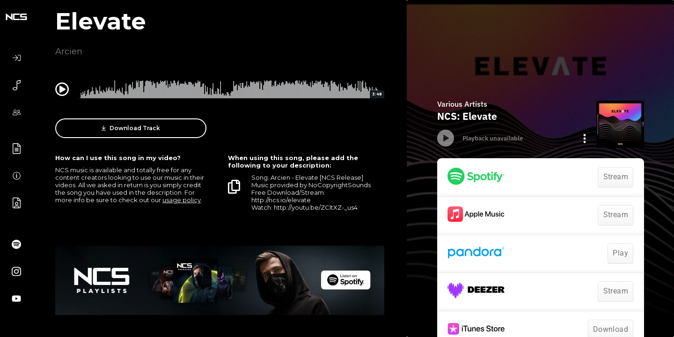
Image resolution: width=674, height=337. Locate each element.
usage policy (181, 200)
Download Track (131, 128)
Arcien (68, 51)
